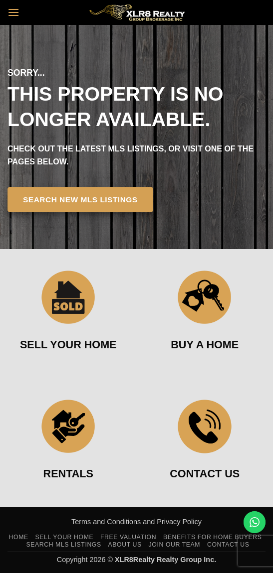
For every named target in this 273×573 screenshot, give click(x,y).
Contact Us (228, 544)
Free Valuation (128, 537)
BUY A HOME (205, 344)
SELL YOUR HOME (68, 344)
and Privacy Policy (172, 522)
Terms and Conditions (107, 522)
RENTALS (68, 473)
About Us (125, 544)
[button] (13, 12)
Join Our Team (175, 544)
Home (18, 537)
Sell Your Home (64, 537)
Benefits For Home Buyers (212, 537)
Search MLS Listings (63, 544)
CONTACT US (205, 473)
